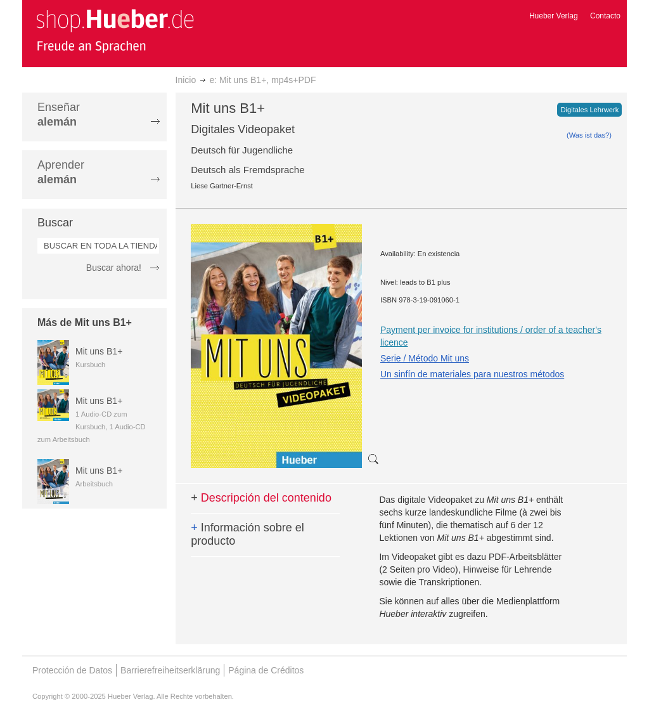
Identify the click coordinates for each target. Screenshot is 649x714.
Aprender (60, 172)
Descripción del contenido (261, 497)
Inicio (186, 80)
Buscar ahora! (113, 268)
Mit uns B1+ (98, 351)
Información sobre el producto (247, 534)
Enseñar (58, 114)
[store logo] (114, 30)
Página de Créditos (266, 670)
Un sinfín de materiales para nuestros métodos (472, 374)
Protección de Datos (72, 670)
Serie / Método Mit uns (424, 358)
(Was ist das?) (589, 135)
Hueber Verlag (553, 15)
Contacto (605, 15)
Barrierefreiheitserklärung (170, 670)
